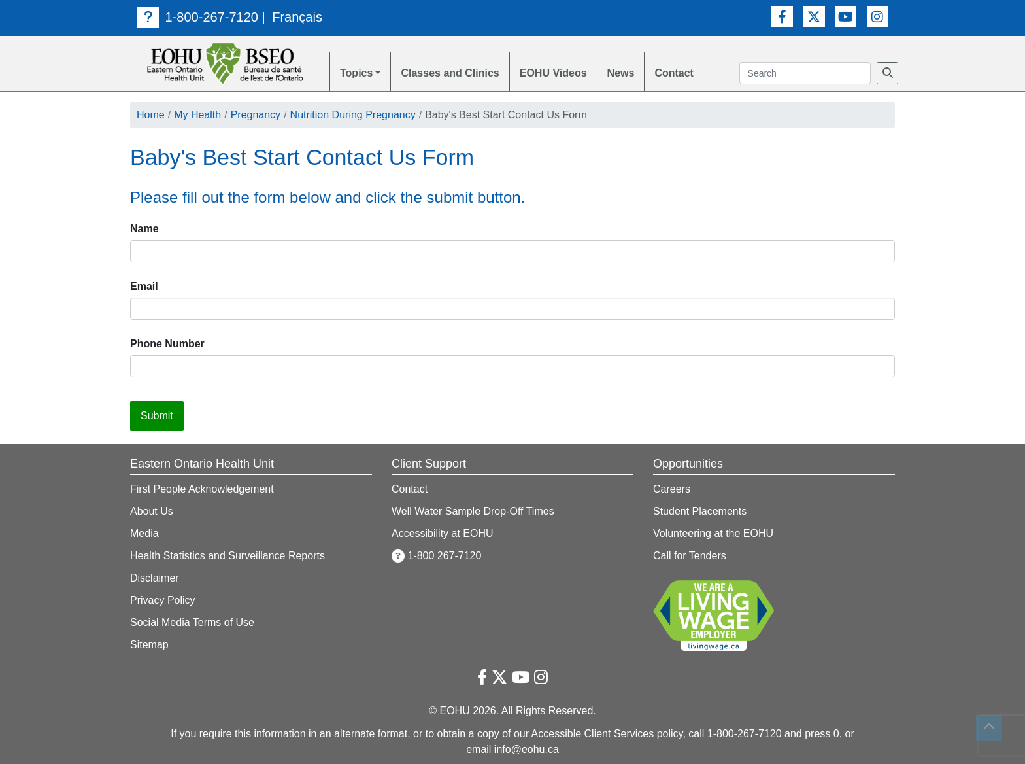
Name (144, 228)
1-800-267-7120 (197, 17)
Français (297, 17)
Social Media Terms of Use (192, 622)
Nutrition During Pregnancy (353, 114)
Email (144, 286)
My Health (197, 114)
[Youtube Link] (845, 16)
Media (144, 533)
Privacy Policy (162, 600)
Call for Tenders (689, 555)
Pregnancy (256, 114)
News (621, 72)
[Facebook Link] (782, 16)
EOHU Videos (553, 72)
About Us (151, 511)
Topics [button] (356, 72)
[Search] (887, 73)
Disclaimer (154, 577)
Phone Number (167, 343)
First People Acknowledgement (202, 489)
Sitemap (149, 644)
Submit (157, 415)
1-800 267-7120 (436, 555)
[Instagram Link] (877, 16)
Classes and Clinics (450, 72)
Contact (674, 72)
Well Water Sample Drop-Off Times (473, 511)
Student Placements (700, 511)
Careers (671, 489)
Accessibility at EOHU (443, 533)
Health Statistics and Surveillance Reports (227, 555)
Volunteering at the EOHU (713, 533)
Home (151, 114)
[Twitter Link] (814, 16)
